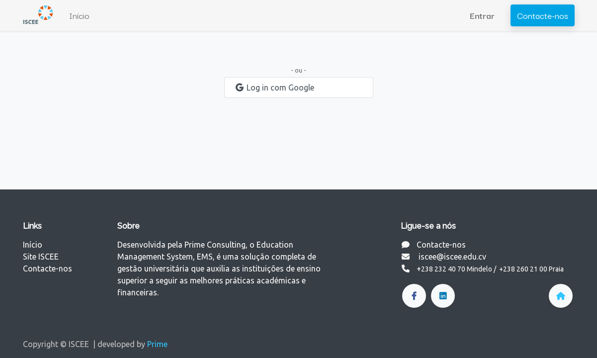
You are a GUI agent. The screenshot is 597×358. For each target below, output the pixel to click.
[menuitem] (79, 15)
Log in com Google (274, 87)
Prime (157, 344)
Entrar (482, 15)
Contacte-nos (542, 15)
